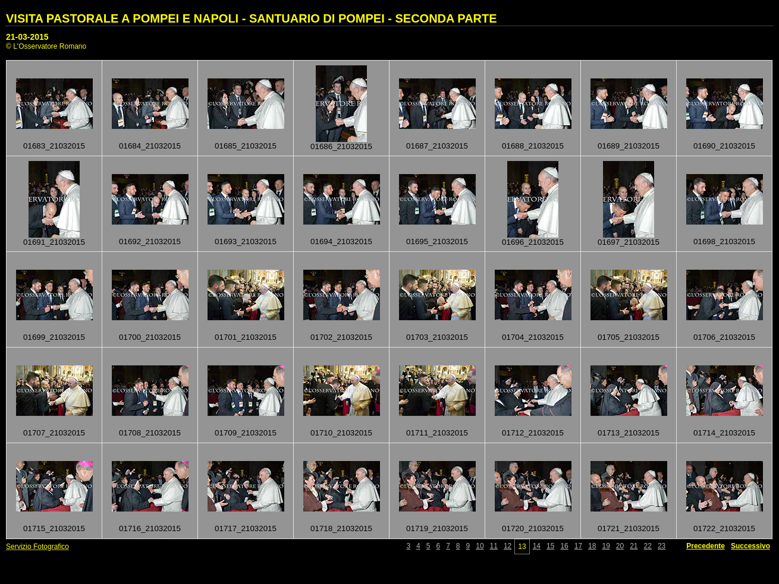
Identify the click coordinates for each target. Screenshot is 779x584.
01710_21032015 (341, 432)
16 (564, 546)
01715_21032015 (54, 528)
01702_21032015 (341, 337)
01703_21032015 (437, 337)
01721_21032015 (628, 528)
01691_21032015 (54, 242)
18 (592, 546)
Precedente (705, 546)
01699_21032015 (54, 337)
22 (648, 546)
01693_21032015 (246, 241)
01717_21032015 (246, 528)
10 (479, 546)
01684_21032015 (150, 145)
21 (633, 546)
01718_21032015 (341, 528)
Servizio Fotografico (37, 546)
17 (578, 546)
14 (537, 546)
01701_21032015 (246, 337)
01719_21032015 (437, 528)
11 (494, 546)
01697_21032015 (628, 242)
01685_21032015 (246, 145)
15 (550, 546)
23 (661, 546)
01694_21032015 (341, 241)
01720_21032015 (533, 528)
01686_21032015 (341, 146)
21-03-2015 (27, 37)
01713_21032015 (628, 432)
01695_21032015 (437, 241)
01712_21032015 (533, 432)
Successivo (750, 546)
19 (606, 546)
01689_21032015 (628, 145)
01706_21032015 (724, 337)
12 (507, 546)
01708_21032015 (150, 432)
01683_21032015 (54, 145)
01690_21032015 (724, 145)
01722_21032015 (724, 528)
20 (620, 546)
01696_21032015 (533, 242)
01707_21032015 (54, 432)
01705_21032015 (628, 337)
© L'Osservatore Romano (46, 46)
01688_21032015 (533, 145)
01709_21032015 (246, 432)
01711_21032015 (437, 432)
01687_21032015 (437, 145)
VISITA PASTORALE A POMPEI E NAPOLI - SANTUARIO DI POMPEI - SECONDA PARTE (251, 18)
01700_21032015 (150, 337)
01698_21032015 (724, 241)
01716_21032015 (150, 528)
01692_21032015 (150, 241)
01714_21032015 (724, 432)
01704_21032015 (533, 337)
